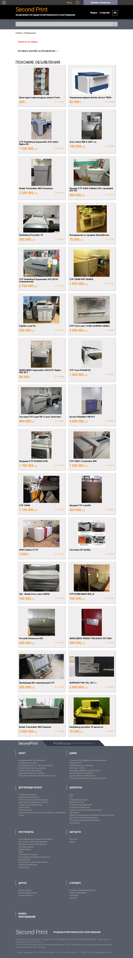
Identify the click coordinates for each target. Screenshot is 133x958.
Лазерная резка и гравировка (81, 773)
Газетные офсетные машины (30, 771)
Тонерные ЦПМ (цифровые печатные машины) (88, 760)
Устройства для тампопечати (30, 805)
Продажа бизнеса (25, 895)
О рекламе (73, 895)
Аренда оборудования (27, 893)
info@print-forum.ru (104, 952)
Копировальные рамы (78, 800)
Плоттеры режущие (26, 847)
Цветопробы (74, 813)
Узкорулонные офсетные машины (32, 768)
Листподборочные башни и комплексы (34, 857)
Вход (69, 2)
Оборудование (30, 33)
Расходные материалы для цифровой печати (87, 778)
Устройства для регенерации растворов (85, 810)
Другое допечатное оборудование (83, 818)
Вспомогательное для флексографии (33, 800)
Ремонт (72, 842)
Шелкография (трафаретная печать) (32, 802)
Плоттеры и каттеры (77, 768)
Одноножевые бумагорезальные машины (35, 839)
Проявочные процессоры (79, 807)
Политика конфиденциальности (82, 890)
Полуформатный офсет (27, 763)
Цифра (73, 753)
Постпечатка (26, 832)
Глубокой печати (25, 810)
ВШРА (20, 852)
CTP (71, 797)
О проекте (75, 883)
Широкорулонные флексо (28, 797)
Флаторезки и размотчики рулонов (32, 844)
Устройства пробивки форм (80, 805)
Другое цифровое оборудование (82, 776)
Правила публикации (77, 893)
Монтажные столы (76, 802)
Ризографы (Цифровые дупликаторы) (84, 771)
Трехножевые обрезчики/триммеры (32, 842)
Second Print (32, 9)
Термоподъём (24, 807)
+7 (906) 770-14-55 (87, 952)
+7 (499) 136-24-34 (69, 952)
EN (115, 12)
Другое (22, 883)
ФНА (71, 795)
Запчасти (75, 832)
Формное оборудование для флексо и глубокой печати (91, 815)
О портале (105, 12)
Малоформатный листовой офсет (32, 760)
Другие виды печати (30, 787)
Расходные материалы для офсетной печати (36, 776)
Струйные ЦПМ (75, 763)
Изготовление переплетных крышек (32, 862)
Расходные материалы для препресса (85, 820)
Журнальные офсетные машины (31, 773)
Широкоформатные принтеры (81, 765)
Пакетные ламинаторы (27, 865)
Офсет (22, 753)
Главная (19, 33)
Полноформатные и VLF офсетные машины (35, 765)
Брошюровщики (24, 849)
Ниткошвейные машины (28, 854)
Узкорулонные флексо (27, 795)
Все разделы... (75, 823)
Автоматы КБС (24, 860)
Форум (93, 12)
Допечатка (75, 787)
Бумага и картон (24, 890)
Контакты (73, 898)
